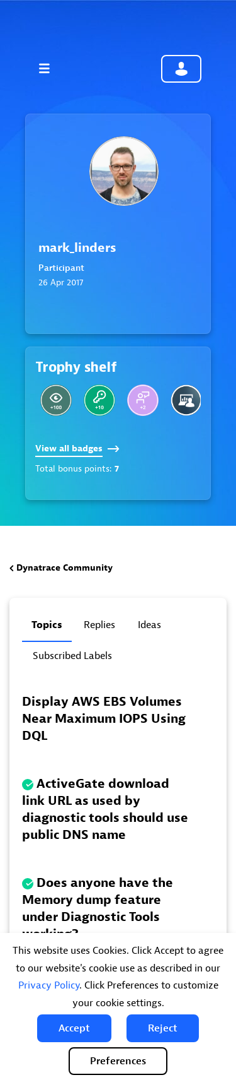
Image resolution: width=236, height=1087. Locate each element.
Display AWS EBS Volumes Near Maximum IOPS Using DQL (104, 719)
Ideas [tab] (149, 625)
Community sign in (181, 69)
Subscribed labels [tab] (72, 656)
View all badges (77, 448)
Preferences (118, 1061)
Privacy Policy (48, 985)
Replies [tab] (99, 625)
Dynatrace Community (64, 567)
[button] (74, 1028)
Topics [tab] (46, 625)
